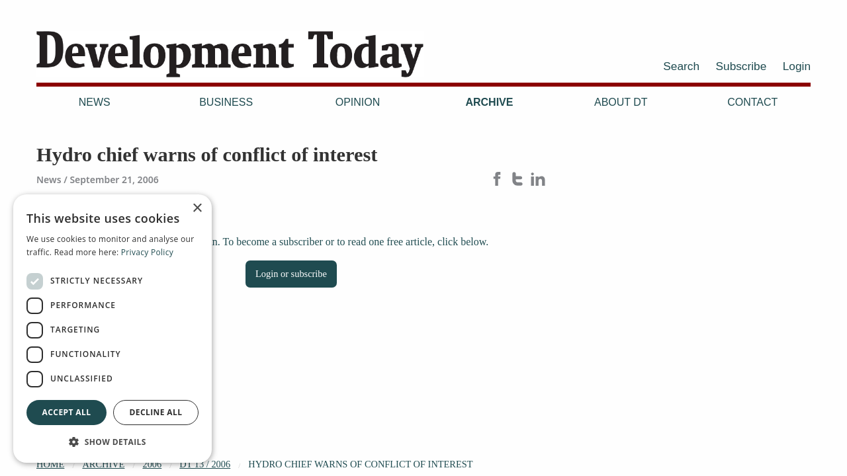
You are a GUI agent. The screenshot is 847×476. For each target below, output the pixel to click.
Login (797, 66)
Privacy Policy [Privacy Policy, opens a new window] (147, 252)
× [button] (197, 209)
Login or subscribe (291, 273)
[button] (112, 442)
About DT (621, 102)
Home (50, 464)
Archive (489, 102)
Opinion (357, 102)
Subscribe (741, 66)
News (95, 102)
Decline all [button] (156, 412)
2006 (151, 464)
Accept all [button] (66, 412)
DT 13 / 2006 (204, 464)
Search (681, 66)
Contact (752, 102)
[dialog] (112, 328)
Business (226, 102)
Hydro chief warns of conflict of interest (360, 464)
